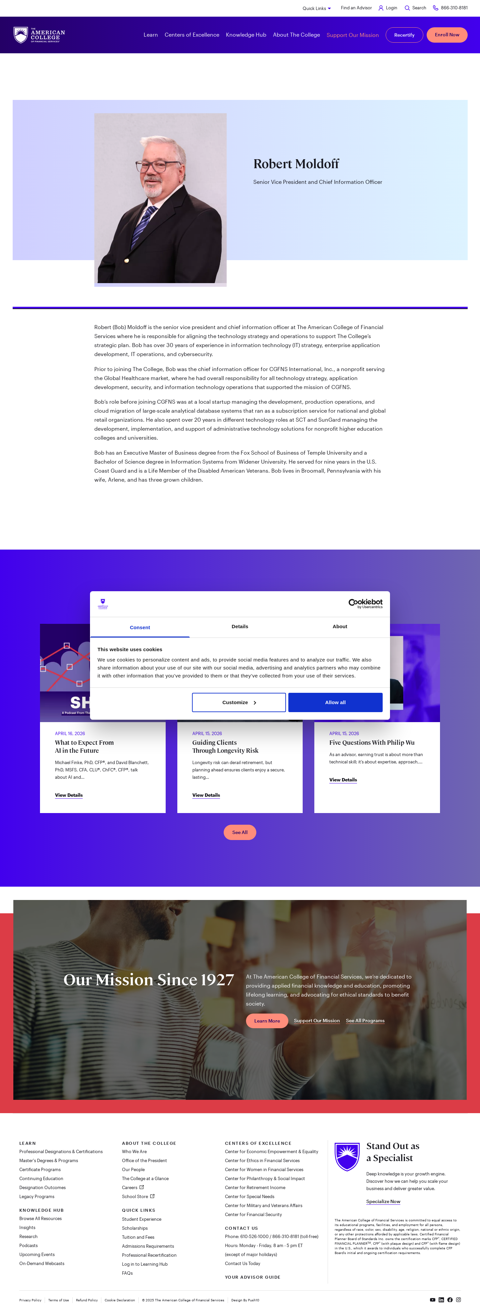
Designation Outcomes (42, 1187)
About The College (149, 1143)
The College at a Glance (145, 1178)
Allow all (335, 702)
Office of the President (144, 1160)
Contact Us (241, 1228)
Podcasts (28, 1245)
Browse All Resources (40, 1218)
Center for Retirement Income (255, 1187)
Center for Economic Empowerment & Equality (271, 1151)
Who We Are (134, 1151)
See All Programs (365, 1020)
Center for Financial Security (253, 1214)
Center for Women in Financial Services (264, 1169)
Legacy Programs (36, 1196)
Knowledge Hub (41, 1210)
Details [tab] (240, 626)
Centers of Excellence (258, 1143)
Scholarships (135, 1228)
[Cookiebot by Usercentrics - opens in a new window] (353, 604)
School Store (135, 1196)
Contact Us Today (242, 1263)
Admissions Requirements (148, 1246)
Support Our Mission (353, 35)
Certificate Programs (40, 1169)
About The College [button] (296, 34)
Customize (239, 702)
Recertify (404, 35)
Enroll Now (447, 34)
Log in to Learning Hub (145, 1264)
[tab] (240, 304)
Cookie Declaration (120, 1300)
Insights (27, 1227)
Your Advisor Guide (253, 1277)
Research (28, 1236)
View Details (69, 795)
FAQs (127, 1273)
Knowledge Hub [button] (246, 34)
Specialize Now (383, 1201)
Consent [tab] (140, 627)
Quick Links (314, 8)
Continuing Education (41, 1178)
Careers (130, 1187)
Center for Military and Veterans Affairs (263, 1205)
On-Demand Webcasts (41, 1263)
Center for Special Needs (249, 1196)
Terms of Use (58, 1300)
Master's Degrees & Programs (48, 1160)
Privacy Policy (30, 1300)
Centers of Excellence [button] (192, 34)
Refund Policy (87, 1300)
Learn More (267, 1021)
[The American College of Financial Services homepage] (39, 35)
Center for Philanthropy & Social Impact (265, 1178)
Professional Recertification (149, 1255)
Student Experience (141, 1219)
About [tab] (340, 626)
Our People (133, 1169)
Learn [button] (151, 34)
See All (240, 832)
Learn (27, 1143)
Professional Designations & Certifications (61, 1151)
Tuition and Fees (138, 1237)
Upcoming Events (37, 1254)
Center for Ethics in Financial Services (262, 1160)
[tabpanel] (240, 406)
